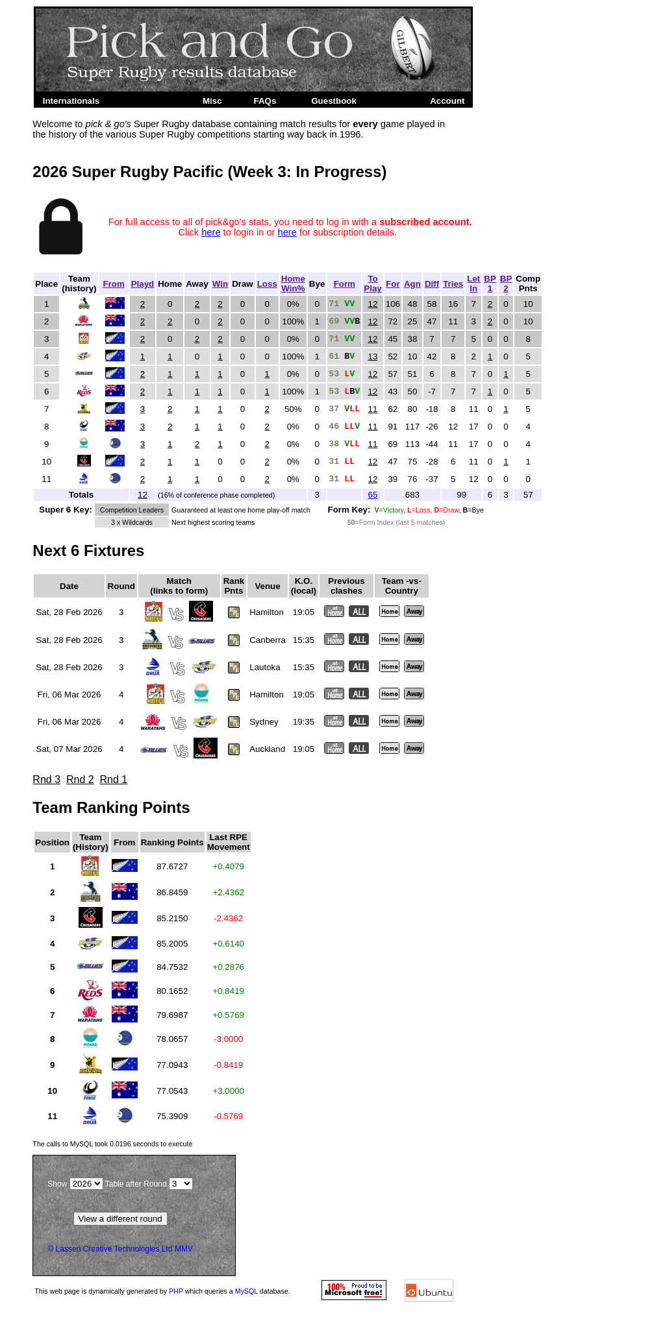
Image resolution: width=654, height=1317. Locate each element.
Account (447, 101)
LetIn (473, 283)
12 (373, 304)
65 (373, 495)
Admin (397, 101)
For (392, 284)
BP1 (490, 283)
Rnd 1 (114, 779)
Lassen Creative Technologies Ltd (114, 1248)
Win (220, 284)
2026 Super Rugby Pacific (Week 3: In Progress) (209, 171)
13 (373, 356)
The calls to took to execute (112, 1144)
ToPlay (372, 283)
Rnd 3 (46, 779)
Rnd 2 (80, 779)
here (210, 232)
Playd (143, 284)
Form (344, 284)
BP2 (506, 283)
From (113, 284)
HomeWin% (293, 283)
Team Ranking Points (111, 807)
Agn (412, 284)
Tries (453, 284)
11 (373, 409)
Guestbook (334, 101)
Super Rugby (149, 101)
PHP (176, 1291)
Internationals (71, 101)
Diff (432, 284)
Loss (267, 284)
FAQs (265, 101)
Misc (212, 101)
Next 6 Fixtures (88, 550)
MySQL (246, 1291)
